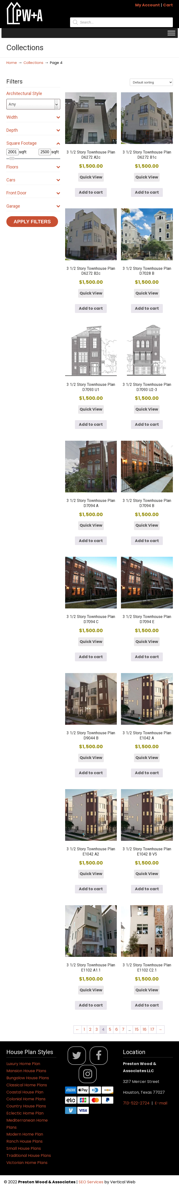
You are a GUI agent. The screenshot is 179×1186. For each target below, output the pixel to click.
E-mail (161, 1103)
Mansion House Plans (26, 1071)
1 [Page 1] (84, 1029)
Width (33, 117)
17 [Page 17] (152, 1029)
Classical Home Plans (26, 1085)
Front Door (33, 192)
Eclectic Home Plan (25, 1113)
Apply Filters (32, 221)
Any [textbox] (12, 104)
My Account (147, 5)
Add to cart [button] (91, 192)
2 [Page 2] (90, 1029)
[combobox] (33, 104)
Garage (33, 206)
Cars (33, 179)
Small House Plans (23, 1148)
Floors (33, 166)
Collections (33, 62)
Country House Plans (26, 1106)
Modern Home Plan (24, 1134)
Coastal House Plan (24, 1092)
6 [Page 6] (116, 1029)
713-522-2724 (136, 1103)
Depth (33, 130)
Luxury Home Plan (23, 1064)
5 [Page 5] (110, 1029)
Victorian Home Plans (27, 1162)
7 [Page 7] (123, 1029)
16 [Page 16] (144, 1029)
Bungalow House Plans (27, 1078)
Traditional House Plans (28, 1155)
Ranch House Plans (24, 1141)
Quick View (91, 177)
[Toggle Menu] (171, 33)
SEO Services (91, 1182)
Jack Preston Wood (24, 13)
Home (11, 62)
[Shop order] (151, 82)
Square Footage (33, 143)
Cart (168, 5)
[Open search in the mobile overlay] (121, 22)
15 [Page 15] (137, 1029)
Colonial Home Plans (26, 1099)
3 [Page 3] (96, 1029)
